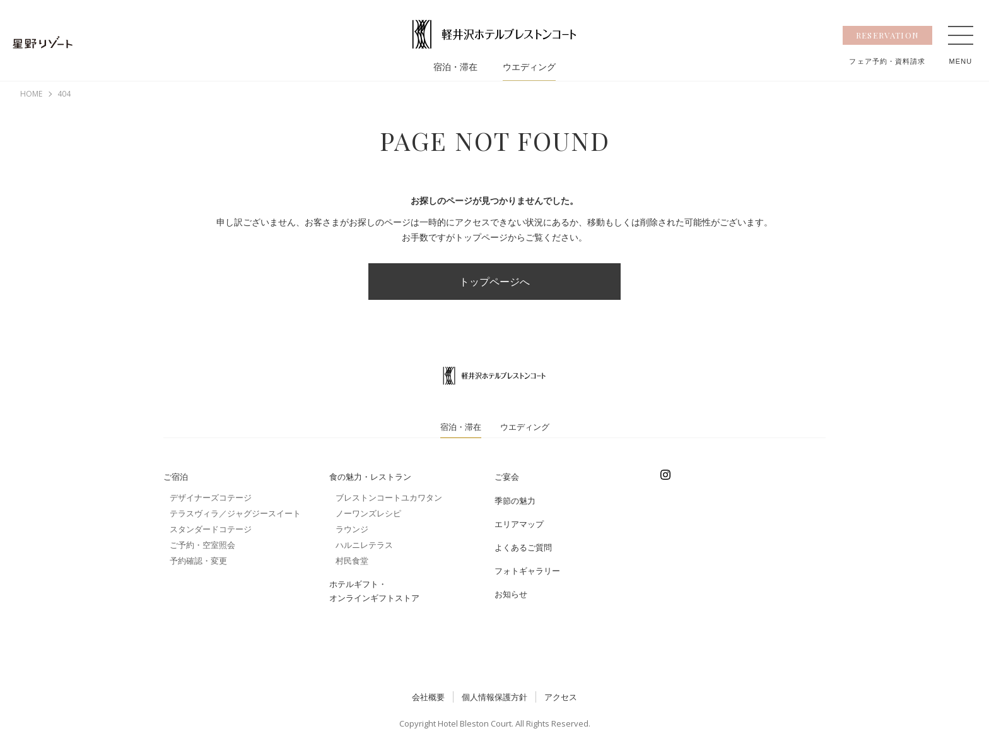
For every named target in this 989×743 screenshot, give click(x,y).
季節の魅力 (514, 500)
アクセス (560, 697)
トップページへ (494, 281)
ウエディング (529, 67)
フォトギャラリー (527, 570)
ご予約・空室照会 (202, 544)
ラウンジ (352, 529)
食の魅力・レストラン (370, 476)
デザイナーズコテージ (211, 497)
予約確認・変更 (198, 560)
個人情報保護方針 (494, 697)
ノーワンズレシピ (368, 513)
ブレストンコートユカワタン (389, 497)
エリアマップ (519, 524)
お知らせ (510, 594)
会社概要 (428, 697)
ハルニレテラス (364, 544)
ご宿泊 (175, 476)
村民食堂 (352, 560)
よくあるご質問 (523, 547)
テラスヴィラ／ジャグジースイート (235, 513)
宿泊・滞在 (455, 67)
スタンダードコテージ (211, 529)
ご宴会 (506, 476)
